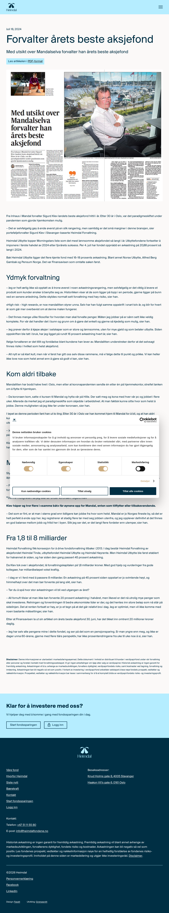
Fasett (17, 902)
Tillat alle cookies (133, 491)
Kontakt (11, 795)
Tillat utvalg (84, 491)
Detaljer (145, 481)
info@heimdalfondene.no (32, 831)
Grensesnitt (41, 902)
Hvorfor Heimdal (16, 776)
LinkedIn (11, 891)
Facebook (12, 885)
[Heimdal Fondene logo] (11, 7)
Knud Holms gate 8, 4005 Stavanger (111, 776)
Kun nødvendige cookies (36, 491)
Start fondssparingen (23, 725)
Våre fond (12, 770)
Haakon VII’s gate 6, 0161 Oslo (106, 782)
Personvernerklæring (19, 878)
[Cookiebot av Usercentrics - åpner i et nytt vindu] (142, 420)
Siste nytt (12, 782)
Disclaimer (135, 856)
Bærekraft (12, 788)
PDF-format (35, 61)
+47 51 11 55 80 (26, 825)
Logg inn (55, 725)
